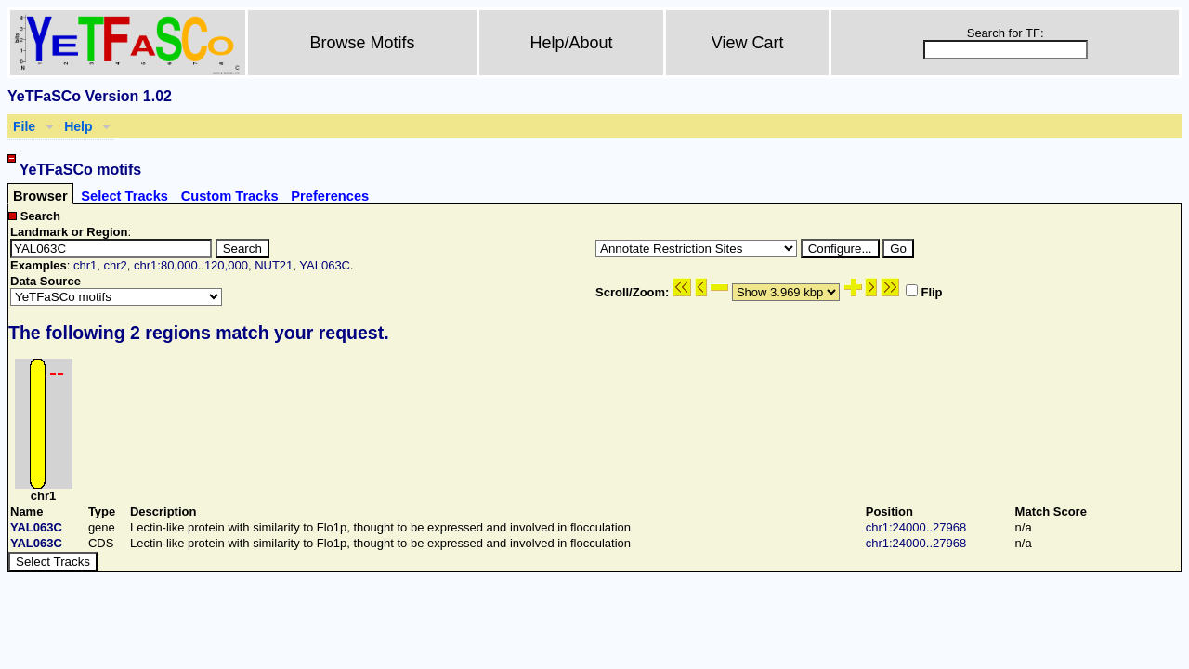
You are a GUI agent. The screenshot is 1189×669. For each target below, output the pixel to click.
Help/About (571, 42)
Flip (924, 292)
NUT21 (274, 265)
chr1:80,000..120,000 (191, 265)
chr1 (85, 265)
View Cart (748, 42)
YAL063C (324, 265)
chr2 (114, 265)
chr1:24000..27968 (916, 527)
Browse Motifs (362, 42)
